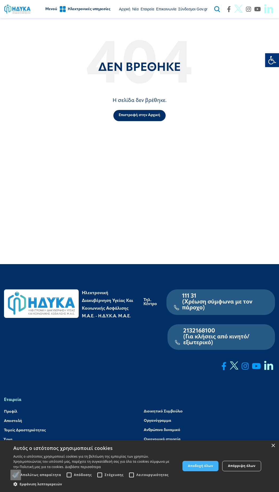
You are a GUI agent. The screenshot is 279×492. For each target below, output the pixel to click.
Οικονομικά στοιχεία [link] (162, 440)
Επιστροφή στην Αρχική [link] (139, 115)
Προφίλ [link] (10, 412)
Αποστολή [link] (13, 421)
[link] (272, 60)
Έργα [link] (8, 440)
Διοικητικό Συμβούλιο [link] (163, 411)
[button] (94, 484)
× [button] (273, 446)
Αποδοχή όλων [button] (200, 466)
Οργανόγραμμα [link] (157, 421)
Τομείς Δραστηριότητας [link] (25, 430)
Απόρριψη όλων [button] (242, 466)
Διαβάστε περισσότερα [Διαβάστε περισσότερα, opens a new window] (83, 467)
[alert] (139, 466)
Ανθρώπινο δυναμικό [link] (162, 430)
